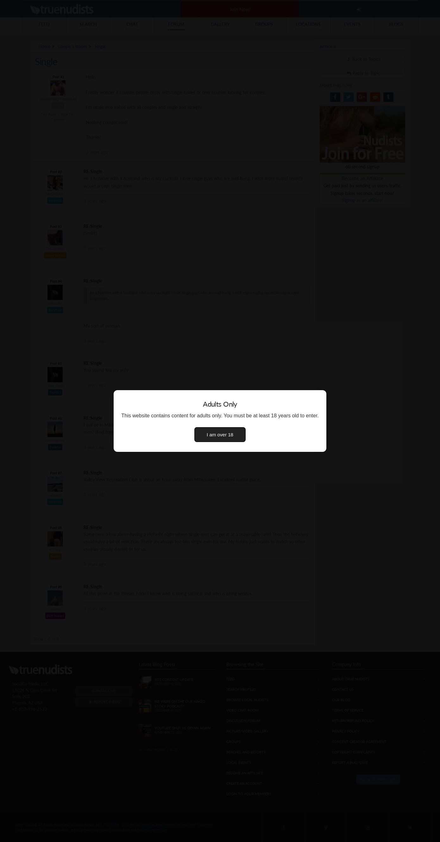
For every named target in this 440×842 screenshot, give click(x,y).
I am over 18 (220, 434)
